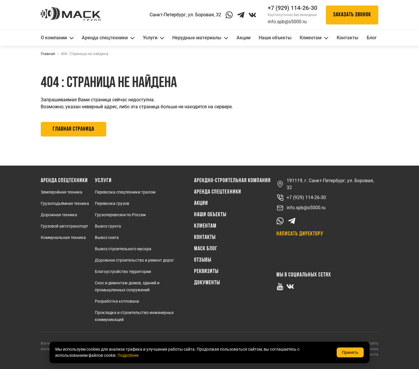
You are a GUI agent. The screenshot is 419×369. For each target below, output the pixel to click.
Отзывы (202, 260)
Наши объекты (275, 37)
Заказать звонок (352, 15)
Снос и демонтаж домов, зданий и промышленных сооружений (127, 286)
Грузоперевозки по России (120, 214)
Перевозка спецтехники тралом (125, 192)
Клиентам (314, 37)
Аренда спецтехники (108, 37)
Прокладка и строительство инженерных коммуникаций (134, 316)
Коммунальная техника (63, 237)
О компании (57, 37)
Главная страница (73, 129)
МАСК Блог (205, 249)
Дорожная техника (59, 214)
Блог (372, 37)
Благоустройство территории (123, 271)
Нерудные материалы (200, 37)
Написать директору (299, 234)
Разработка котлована (117, 301)
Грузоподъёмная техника (65, 203)
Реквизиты (206, 271)
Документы (207, 283)
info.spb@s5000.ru (287, 21)
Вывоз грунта (108, 226)
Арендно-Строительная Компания (232, 181)
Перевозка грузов (112, 203)
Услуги (153, 37)
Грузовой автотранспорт (64, 226)
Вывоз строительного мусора (123, 248)
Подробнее (128, 355)
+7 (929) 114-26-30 (301, 197)
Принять (350, 352)
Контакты (347, 37)
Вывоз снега (107, 237)
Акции (244, 37)
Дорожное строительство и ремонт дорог (134, 260)
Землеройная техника (61, 192)
